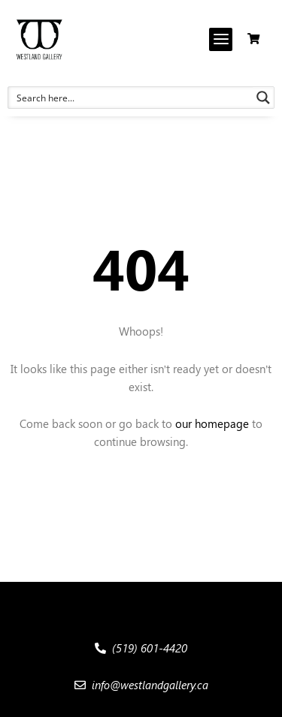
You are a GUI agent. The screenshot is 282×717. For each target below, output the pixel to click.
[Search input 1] (131, 97)
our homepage (212, 423)
